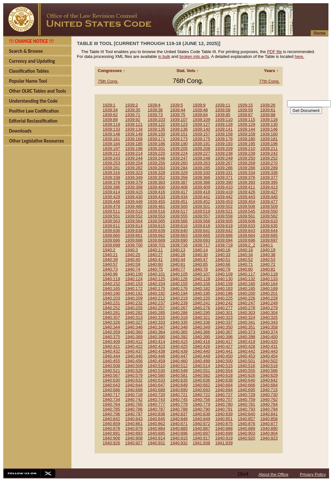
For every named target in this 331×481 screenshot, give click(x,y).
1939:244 (134, 158)
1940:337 (224, 322)
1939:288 (246, 167)
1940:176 (179, 288)
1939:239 (246, 153)
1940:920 (246, 438)
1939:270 (269, 163)
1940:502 (269, 360)
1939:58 (222, 109)
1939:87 (245, 114)
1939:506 (246, 206)
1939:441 (201, 196)
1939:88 (267, 114)
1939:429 (111, 196)
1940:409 (111, 341)
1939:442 (224, 196)
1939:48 (200, 109)
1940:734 (111, 399)
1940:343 (269, 322)
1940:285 (156, 312)
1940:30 (200, 254)
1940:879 (134, 428)
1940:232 (134, 303)
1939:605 (224, 220)
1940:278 (246, 307)
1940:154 (156, 283)
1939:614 (134, 225)
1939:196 (269, 143)
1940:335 (179, 322)
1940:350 (224, 327)
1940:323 (224, 317)
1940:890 (269, 428)
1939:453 (224, 201)
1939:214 (134, 153)
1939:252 (269, 158)
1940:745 (179, 399)
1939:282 (134, 167)
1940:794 (269, 409)
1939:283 (156, 167)
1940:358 (269, 327)
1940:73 (110, 269)
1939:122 (156, 124)
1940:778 (179, 404)
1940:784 (269, 404)
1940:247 (246, 303)
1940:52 (245, 259)
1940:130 (224, 278)
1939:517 (179, 211)
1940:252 (111, 307)
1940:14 (200, 249)
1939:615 (156, 225)
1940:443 (269, 351)
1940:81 (267, 269)
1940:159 (224, 283)
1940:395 (201, 336)
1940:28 (177, 254)
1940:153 (134, 283)
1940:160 (246, 283)
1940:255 (134, 307)
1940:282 (134, 312)
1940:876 (246, 423)
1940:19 (267, 249)
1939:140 (201, 129)
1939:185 (134, 143)
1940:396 (224, 336)
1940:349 (201, 327)
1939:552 (134, 216)
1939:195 (246, 143)
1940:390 (156, 336)
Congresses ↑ (112, 70)
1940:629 (269, 375)
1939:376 (246, 177)
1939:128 (224, 124)
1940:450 (224, 356)
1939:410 (224, 187)
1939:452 (201, 201)
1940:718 (134, 394)
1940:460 (179, 360)
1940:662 (201, 385)
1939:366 (201, 177)
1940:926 (111, 442)
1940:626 (246, 375)
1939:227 (201, 153)
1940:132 (246, 278)
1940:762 (269, 399)
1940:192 (156, 293)
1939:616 (179, 225)
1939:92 (132, 119)
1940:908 (134, 438)
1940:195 (201, 293)
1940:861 (134, 423)
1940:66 (222, 264)
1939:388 (201, 182)
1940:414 (156, 341)
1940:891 (111, 433)
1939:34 (110, 109)
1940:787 (156, 409)
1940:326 (111, 322)
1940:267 (179, 307)
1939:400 (156, 187)
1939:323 (134, 172)
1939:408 (179, 187)
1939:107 (179, 119)
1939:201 (156, 148)
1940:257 (156, 307)
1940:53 (267, 259)
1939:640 (179, 230)
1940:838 (201, 414)
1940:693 (201, 389)
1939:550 (269, 211)
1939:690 (179, 240)
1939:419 (224, 192)
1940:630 (111, 380)
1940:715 (269, 389)
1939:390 (224, 182)
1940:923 (269, 438)
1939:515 (134, 211)
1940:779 (201, 404)
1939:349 (134, 177)
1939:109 (201, 119)
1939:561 (246, 216)
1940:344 (111, 327)
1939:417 (179, 192)
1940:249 (269, 303)
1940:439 (179, 351)
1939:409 (201, 187)
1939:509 (269, 206)
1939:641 (201, 230)
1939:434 (179, 196)
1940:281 (111, 312)
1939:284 (179, 167)
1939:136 (179, 129)
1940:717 (111, 394)
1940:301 (224, 312)
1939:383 (156, 182)
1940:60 (155, 264)
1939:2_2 (246, 245)
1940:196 (224, 293)
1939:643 (246, 230)
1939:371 (224, 177)
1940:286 (179, 312)
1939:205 (179, 148)
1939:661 (134, 235)
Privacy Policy (313, 474)
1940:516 (246, 365)
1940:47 (200, 259)
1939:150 (156, 134)
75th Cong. (108, 81)
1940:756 (201, 399)
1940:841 (269, 414)
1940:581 (179, 375)
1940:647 (156, 385)
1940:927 (134, 442)
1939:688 (134, 240)
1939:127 (201, 124)
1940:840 (246, 414)
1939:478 (111, 206)
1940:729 (246, 394)
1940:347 (156, 327)
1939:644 (269, 230)
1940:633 (156, 380)
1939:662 (156, 235)
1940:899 (224, 433)
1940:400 (269, 336)
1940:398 (246, 336)
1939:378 (111, 182)
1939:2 (131, 105)
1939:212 (111, 153)
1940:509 (134, 365)
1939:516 (156, 211)
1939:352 (156, 177)
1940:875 (224, 423)
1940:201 (269, 293)
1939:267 (224, 163)
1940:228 (269, 298)
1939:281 (111, 167)
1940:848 (179, 418)
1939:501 (201, 206)
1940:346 (134, 327)
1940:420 (269, 341)
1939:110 (224, 119)
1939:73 (155, 114)
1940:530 (156, 370)
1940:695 (246, 389)
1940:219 (179, 298)
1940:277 (224, 307)
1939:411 (246, 187)
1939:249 (224, 158)
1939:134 (134, 129)
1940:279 (269, 307)
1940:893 (134, 433)
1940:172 (134, 288)
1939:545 (246, 211)
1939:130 (269, 124)
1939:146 (269, 129)
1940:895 (156, 433)
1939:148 (111, 134)
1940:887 (201, 428)
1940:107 (201, 274)
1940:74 (132, 269)
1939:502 (224, 206)
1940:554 (224, 370)
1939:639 (156, 230)
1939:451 (179, 201)
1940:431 (269, 346)
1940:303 (246, 312)
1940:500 (224, 360)
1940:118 (269, 274)
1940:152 (111, 283)
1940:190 (111, 293)
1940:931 (156, 442)
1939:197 (111, 148)
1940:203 (111, 298)
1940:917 (201, 438)
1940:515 (224, 365)
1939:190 (179, 143)
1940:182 (201, 288)
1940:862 (156, 423)
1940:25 (132, 254)
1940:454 (269, 356)
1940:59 (132, 264)
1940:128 (201, 278)
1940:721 (179, 394)
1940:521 (111, 370)
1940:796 (111, 414)
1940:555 (246, 370)
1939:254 (134, 163)
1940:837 (179, 414)
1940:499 (201, 360)
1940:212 (156, 298)
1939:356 (179, 177)
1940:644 (134, 385)
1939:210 (246, 148)
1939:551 (111, 216)
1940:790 (201, 409)
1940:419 (246, 341)
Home (320, 33)
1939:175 (201, 138)
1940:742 (134, 399)
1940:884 (156, 428)
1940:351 (246, 327)
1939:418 (201, 192)
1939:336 (269, 172)
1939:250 (246, 158)
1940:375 (111, 336)
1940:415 (179, 341)
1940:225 (224, 298)
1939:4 (154, 105)
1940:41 (155, 259)
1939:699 (111, 245)
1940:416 (201, 341)
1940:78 (200, 269)
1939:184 (111, 143)
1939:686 (111, 240)
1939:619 (224, 225)
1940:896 (179, 433)
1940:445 (134, 356)
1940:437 (134, 351)
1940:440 (201, 351)
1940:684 (269, 385)
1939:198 (134, 148)
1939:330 (201, 172)
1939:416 (156, 192)
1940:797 (134, 414)
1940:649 (179, 385)
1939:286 (224, 167)
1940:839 (224, 414)
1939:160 (269, 134)
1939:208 (201, 148)
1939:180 (246, 138)
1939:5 (176, 105)
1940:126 (179, 278)
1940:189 (269, 288)
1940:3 (131, 249)
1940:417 (224, 341)
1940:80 (245, 269)
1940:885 (179, 428)
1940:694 (224, 389)
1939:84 (200, 114)
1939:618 (201, 225)
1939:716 (179, 245)
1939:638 (134, 230)
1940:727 (224, 394)
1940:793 (246, 409)
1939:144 (246, 129)
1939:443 (246, 196)
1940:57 (110, 264)
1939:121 (134, 124)
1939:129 (246, 124)
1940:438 (156, 351)
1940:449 (201, 356)
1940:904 (269, 433)
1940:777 (156, 404)
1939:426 (246, 192)
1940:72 (267, 264)
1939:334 (246, 172)
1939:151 (179, 134)
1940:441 (224, 351)
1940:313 (134, 317)
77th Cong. (269, 81)
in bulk (164, 56)
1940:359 (111, 331)
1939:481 (156, 206)
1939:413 (269, 187)
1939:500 (179, 206)
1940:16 (222, 249)
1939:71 (132, 114)
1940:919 (224, 438)
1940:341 (246, 322)
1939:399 (134, 187)
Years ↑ (272, 70)
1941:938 (201, 442)
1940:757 (224, 399)
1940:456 (134, 360)
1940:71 (245, 264)
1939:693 (201, 240)
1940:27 (155, 254)
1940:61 (177, 264)
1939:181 (269, 138)
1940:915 (179, 438)
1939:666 (224, 235)
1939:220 (156, 153)
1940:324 (246, 317)
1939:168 (134, 138)
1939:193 (224, 143)
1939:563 (111, 220)
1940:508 (111, 365)
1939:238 (224, 153)
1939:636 (111, 230)
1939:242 (269, 153)
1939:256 (156, 163)
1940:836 (156, 414)
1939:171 (156, 138)
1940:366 (201, 331)
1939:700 (134, 245)
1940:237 (156, 303)
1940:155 (179, 283)
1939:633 (246, 225)
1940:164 (269, 283)
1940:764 (111, 404)
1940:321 (201, 317)
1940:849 (201, 418)
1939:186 (156, 143)
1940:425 (179, 346)
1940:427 (224, 346)
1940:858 (269, 418)
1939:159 (246, 134)
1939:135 (156, 129)
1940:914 (156, 438)
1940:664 (224, 385)
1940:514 (201, 365)
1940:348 (179, 327)
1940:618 (224, 375)
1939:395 (269, 182)
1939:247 (179, 158)
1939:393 (246, 182)
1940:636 (201, 380)
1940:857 (246, 418)
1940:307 (111, 317)
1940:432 (111, 351)
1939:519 (201, 211)
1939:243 (111, 158)
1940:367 (224, 331)
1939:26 (267, 105)
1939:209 (224, 148)
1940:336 (201, 322)
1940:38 (267, 254)
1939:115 (246, 119)
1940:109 (224, 274)
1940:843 (134, 418)
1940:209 (134, 298)
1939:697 (269, 240)
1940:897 (201, 433)
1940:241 (201, 303)
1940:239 (179, 303)
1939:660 (111, 235)
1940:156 (201, 283)
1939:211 (269, 148)
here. (299, 56)
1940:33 (222, 254)
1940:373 (246, 331)
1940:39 (110, 259)
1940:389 (134, 336)
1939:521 (224, 211)
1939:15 (245, 105)
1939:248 (201, 158)
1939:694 (224, 240)
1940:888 (224, 428)
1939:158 (224, 134)
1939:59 (245, 109)
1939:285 (201, 167)
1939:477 (269, 201)
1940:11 (155, 249)
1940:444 (111, 356)
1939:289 (269, 167)
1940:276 (201, 307)
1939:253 (111, 163)
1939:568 (201, 220)
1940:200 (246, 293)
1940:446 (156, 356)
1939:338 (111, 177)
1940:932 (179, 442)
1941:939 (224, 442)
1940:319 (179, 317)
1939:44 (177, 109)
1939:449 (134, 201)
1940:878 (111, 428)
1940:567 (111, 375)
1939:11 (222, 105)
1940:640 (246, 380)
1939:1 (109, 105)
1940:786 (134, 409)
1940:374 (269, 331)
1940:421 (111, 346)
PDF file (274, 51)
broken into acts (194, 56)
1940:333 (156, 322)
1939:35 (132, 109)
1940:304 (269, 312)
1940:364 (156, 331)
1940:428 (246, 346)
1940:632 (134, 380)
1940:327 (134, 322)
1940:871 (179, 423)
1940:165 (111, 288)
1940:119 (111, 278)
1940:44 (177, 259)
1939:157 (201, 134)
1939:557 (201, 216)
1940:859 (111, 423)
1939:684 (246, 235)
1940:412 (134, 341)
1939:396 (111, 187)
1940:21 (110, 254)
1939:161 (111, 138)
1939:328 (156, 172)
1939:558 (224, 216)
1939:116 (269, 119)
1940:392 (179, 336)
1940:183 (224, 288)
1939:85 (222, 114)
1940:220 (201, 298)
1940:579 (134, 375)
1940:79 (222, 269)
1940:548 (179, 370)
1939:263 (201, 163)
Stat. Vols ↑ (188, 70)
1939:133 (111, 129)
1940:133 (269, 278)
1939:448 (111, 201)
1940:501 (246, 360)
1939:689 (156, 240)
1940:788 (179, 409)
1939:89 (110, 119)
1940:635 (179, 380)
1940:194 (179, 293)
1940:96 (110, 274)
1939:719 (224, 245)
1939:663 (179, 235)
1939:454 (246, 201)
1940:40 (132, 259)
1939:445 (269, 196)
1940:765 (134, 404)
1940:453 (246, 356)
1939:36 (155, 109)
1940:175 (156, 288)
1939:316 (111, 172)
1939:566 (179, 220)
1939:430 (134, 196)
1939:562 (269, 216)
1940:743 (156, 399)
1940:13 (177, 249)
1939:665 (201, 235)
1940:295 (201, 312)
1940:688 (134, 389)
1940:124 (134, 278)
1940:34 (245, 254)
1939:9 (199, 105)
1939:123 (179, 124)
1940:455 (111, 360)
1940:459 (156, 360)
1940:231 (111, 303)
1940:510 (156, 365)
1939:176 (224, 138)
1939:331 (224, 172)
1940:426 (201, 346)
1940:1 (266, 245)
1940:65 (200, 264)
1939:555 (179, 216)
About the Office (274, 474)
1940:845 (156, 418)
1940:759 (246, 399)
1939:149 (134, 134)
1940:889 (246, 428)
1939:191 (201, 143)
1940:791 (224, 409)
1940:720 (156, 394)
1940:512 (179, 365)
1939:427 (269, 192)
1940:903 (246, 433)
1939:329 (179, 172)
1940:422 (134, 346)
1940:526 (134, 370)
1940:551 (201, 370)
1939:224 (179, 153)
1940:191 (134, 293)
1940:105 (179, 274)
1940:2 (109, 249)
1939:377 (269, 177)
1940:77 (177, 269)
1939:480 (134, 206)
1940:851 (224, 418)
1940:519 (269, 365)
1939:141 (224, 129)
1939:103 (156, 119)
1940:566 (269, 370)
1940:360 (134, 331)
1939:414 (111, 192)
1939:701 (156, 245)
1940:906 (111, 438)
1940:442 (246, 351)
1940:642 (269, 380)
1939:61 (267, 109)
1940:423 (156, 346)
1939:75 (177, 114)
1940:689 (156, 389)
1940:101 (156, 274)
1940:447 (179, 356)
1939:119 (111, 124)
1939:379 (134, 182)
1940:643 (111, 385)
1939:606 (246, 220)
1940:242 (224, 303)
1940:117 (246, 274)
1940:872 (201, 423)
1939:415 (134, 192)
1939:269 (246, 163)
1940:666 (246, 385)
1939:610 (269, 220)
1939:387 (179, 182)
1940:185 (246, 288)
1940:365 (179, 331)
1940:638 (224, 380)
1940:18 (245, 249)
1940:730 (269, 394)
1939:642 (224, 230)
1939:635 (269, 225)
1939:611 (111, 225)
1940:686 (111, 389)
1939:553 (156, 216)
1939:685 (269, 235)
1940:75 (155, 269)
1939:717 (201, 245)
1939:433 (156, 196)
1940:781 (246, 404)
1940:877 (269, 423)
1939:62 (110, 114)
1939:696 (246, 240)
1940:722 (201, 394)
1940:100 (134, 274)
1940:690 (179, 389)
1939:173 (179, 138)
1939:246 (156, 158)
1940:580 (156, 375)
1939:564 (134, 220)
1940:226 (246, 298)
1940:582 (201, 375)
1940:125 (156, 278)
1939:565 (156, 220)
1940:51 (222, 259)
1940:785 (111, 409)
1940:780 (224, 404)
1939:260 (179, 163)
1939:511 (111, 211)
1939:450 (156, 201)
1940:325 (269, 317)
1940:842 (111, 418)
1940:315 (156, 317)
